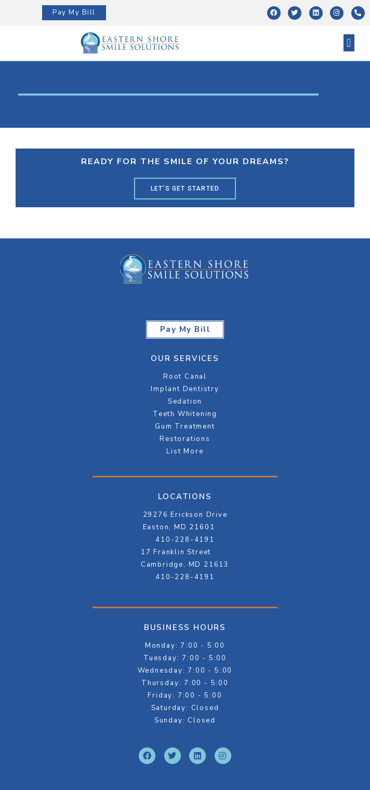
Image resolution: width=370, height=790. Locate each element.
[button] (348, 42)
